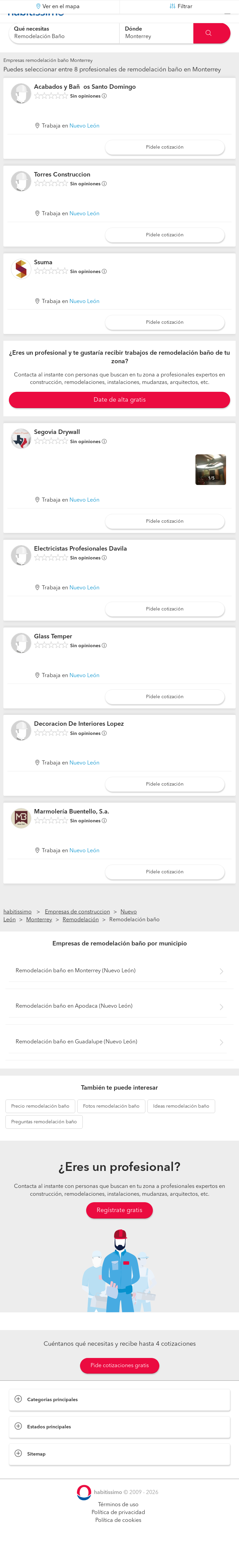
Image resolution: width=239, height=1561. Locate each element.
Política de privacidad (118, 1529)
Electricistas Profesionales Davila (80, 566)
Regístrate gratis (119, 1227)
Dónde (133, 29)
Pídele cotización (165, 164)
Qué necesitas (31, 29)
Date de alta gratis (120, 417)
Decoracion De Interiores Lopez (79, 741)
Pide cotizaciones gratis (120, 1383)
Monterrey (39, 936)
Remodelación (81, 936)
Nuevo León (84, 143)
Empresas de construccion (77, 929)
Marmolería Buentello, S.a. (71, 829)
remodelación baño (40, 1123)
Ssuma (43, 279)
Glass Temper (53, 654)
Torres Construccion (62, 192)
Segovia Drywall (57, 449)
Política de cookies (118, 1537)
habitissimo (17, 929)
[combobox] (64, 33)
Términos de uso (118, 1522)
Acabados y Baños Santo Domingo (85, 104)
